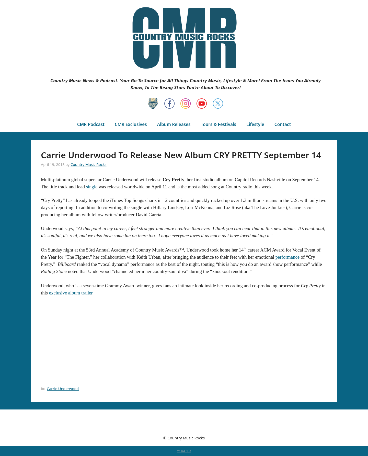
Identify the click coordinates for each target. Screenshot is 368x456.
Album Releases (174, 124)
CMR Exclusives (131, 124)
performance (287, 257)
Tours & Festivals (218, 124)
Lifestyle (255, 124)
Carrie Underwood (63, 388)
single (92, 186)
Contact (282, 124)
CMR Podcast (91, 124)
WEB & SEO (184, 451)
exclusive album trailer (71, 292)
